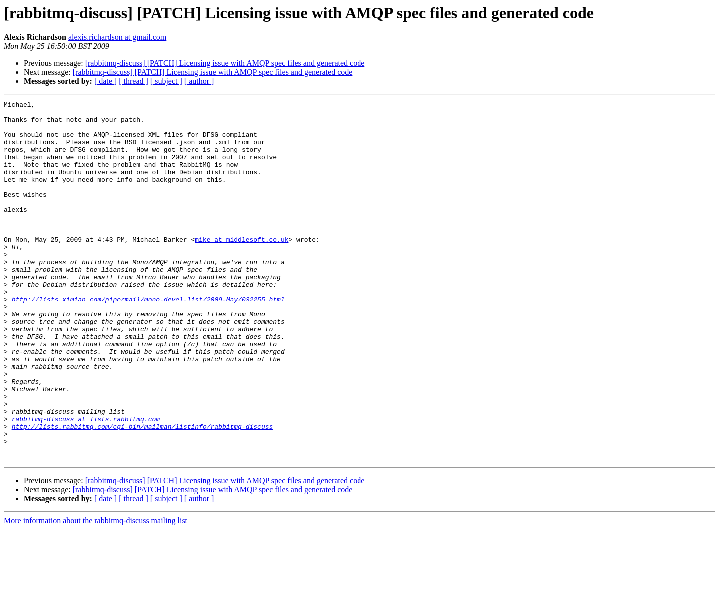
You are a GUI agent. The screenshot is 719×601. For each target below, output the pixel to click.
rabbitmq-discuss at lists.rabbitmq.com (86, 483)
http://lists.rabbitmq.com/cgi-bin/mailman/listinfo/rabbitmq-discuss (142, 492)
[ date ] (105, 81)
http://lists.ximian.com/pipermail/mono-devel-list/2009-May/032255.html (148, 339)
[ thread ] (133, 81)
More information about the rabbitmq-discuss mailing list (95, 592)
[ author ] (199, 81)
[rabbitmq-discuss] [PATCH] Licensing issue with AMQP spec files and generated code (225, 63)
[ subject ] (166, 81)
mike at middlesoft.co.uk (241, 267)
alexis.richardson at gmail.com (117, 37)
